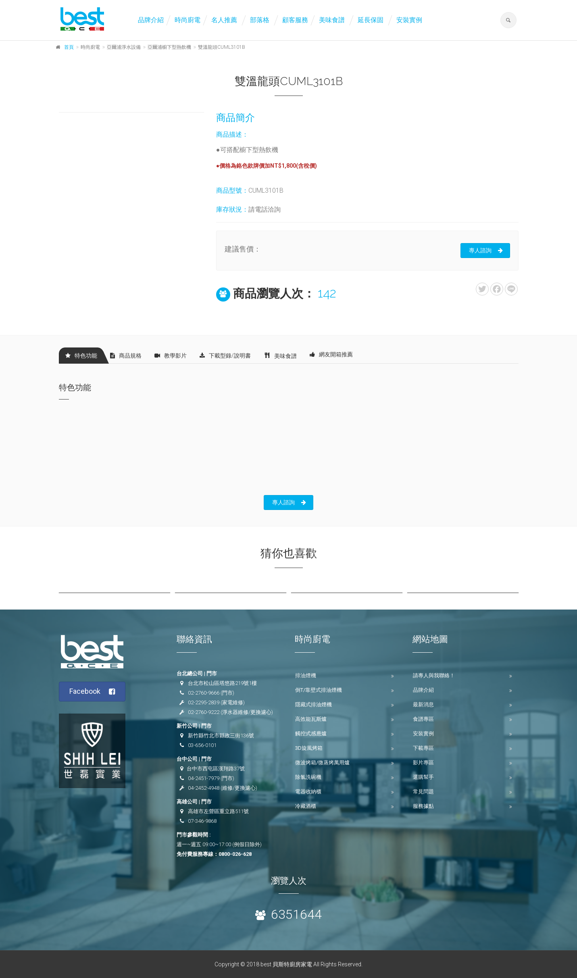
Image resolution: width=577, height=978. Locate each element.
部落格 (259, 20)
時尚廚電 (187, 20)
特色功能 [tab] (81, 355)
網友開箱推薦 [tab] (331, 354)
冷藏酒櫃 (305, 806)
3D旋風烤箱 (309, 748)
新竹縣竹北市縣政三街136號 (221, 735)
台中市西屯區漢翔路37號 (216, 769)
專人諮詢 (486, 250)
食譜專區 (423, 719)
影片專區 (423, 763)
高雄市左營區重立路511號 (218, 811)
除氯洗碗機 (308, 777)
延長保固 (370, 20)
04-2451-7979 (203, 778)
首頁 (69, 47)
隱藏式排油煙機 (313, 704)
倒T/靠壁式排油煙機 (318, 690)
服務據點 (423, 806)
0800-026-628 (235, 854)
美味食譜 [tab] (280, 355)
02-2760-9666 (203, 693)
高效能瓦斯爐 (311, 719)
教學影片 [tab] (170, 355)
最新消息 (423, 704)
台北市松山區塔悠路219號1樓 (222, 683)
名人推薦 (224, 20)
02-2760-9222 (203, 712)
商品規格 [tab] (126, 355)
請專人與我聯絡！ (434, 675)
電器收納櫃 (308, 792)
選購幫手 (423, 777)
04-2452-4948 (203, 788)
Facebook (92, 691)
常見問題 (423, 792)
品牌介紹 (151, 20)
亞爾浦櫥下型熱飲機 (169, 47)
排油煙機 (305, 675)
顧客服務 (295, 20)
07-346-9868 (202, 821)
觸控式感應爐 (311, 733)
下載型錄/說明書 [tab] (225, 355)
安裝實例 (409, 20)
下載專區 (423, 748)
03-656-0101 (202, 745)
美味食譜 (332, 20)
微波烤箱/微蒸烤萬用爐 (322, 763)
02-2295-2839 (203, 702)
